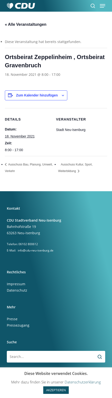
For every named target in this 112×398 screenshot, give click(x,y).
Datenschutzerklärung (83, 382)
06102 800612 (28, 244)
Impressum (16, 284)
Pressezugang (18, 325)
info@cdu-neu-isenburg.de (35, 250)
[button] (102, 5)
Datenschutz (17, 290)
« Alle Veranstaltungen (25, 24)
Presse (12, 319)
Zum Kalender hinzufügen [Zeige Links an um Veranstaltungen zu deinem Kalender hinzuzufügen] (37, 95)
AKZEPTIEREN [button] (56, 390)
